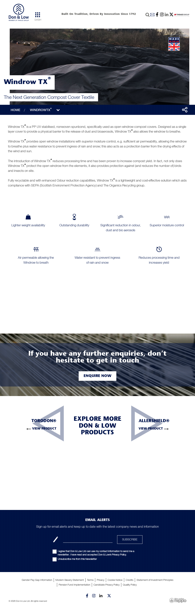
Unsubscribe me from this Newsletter (77, 559)
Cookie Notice (115, 580)
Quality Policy (130, 584)
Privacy (100, 580)
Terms (90, 580)
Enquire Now (97, 376)
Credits (129, 580)
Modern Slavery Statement (69, 580)
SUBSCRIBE (129, 539)
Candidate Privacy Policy (107, 584)
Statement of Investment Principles (155, 580)
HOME (15, 110)
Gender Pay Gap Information (37, 580)
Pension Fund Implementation (74, 584)
